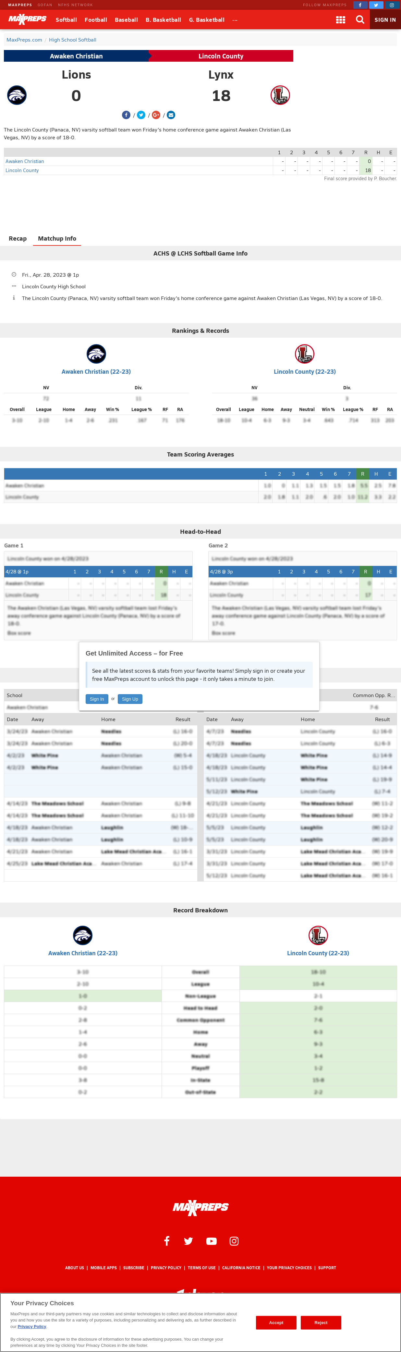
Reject (321, 1322)
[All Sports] (235, 19)
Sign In (97, 699)
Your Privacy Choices (289, 1268)
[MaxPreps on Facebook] (360, 5)
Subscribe (133, 1268)
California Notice (241, 1268)
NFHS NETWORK (75, 4)
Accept (276, 1322)
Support (327, 1268)
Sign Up (130, 699)
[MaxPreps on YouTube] (211, 1240)
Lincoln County (221, 55)
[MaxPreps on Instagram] (392, 5)
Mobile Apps (104, 1268)
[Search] (360, 19)
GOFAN (45, 4)
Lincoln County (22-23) (305, 371)
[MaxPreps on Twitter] (376, 5)
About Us (74, 1268)
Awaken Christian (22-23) (96, 371)
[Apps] (340, 19)
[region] (200, 1322)
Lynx (221, 74)
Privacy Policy (166, 1268)
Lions (76, 74)
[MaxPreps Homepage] (200, 1208)
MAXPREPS (20, 4)
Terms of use (202, 1268)
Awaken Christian (76, 55)
